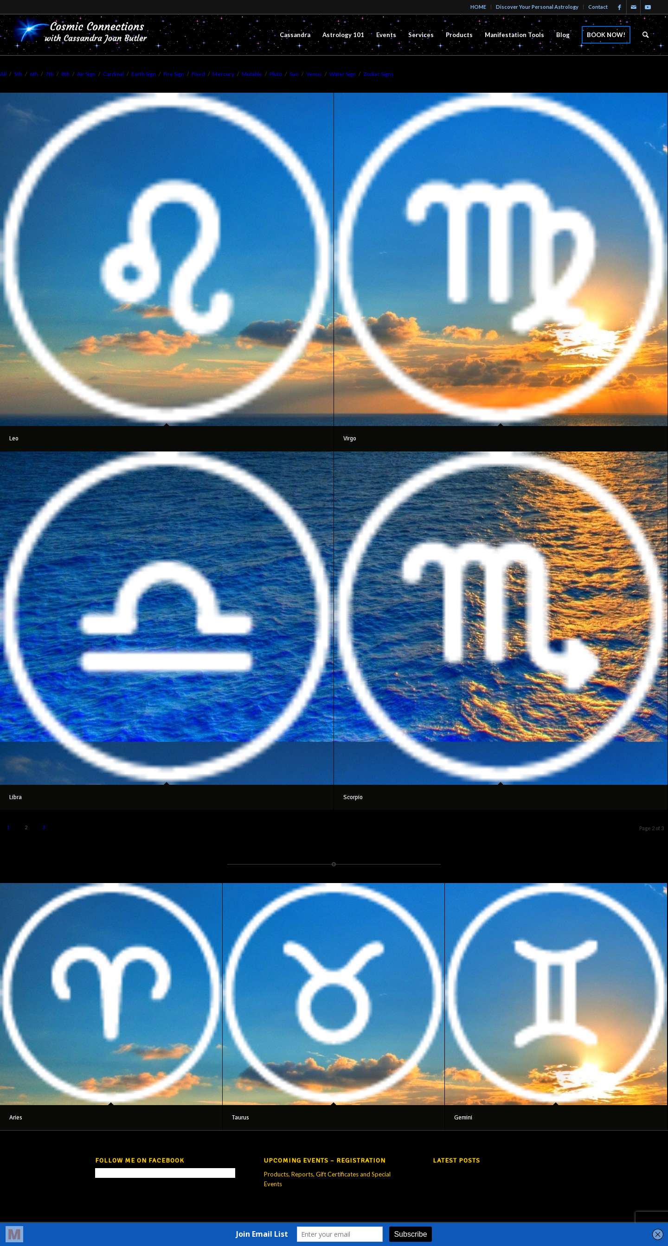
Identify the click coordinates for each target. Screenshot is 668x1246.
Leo (14, 438)
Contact (598, 7)
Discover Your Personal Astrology (537, 7)
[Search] (645, 34)
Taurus (240, 1117)
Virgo (349, 438)
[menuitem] (478, 7)
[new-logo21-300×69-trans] (83, 34)
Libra (15, 797)
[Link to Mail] (633, 7)
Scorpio (353, 797)
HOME (478, 7)
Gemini (463, 1117)
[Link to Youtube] (648, 7)
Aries (15, 1117)
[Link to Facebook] (619, 7)
